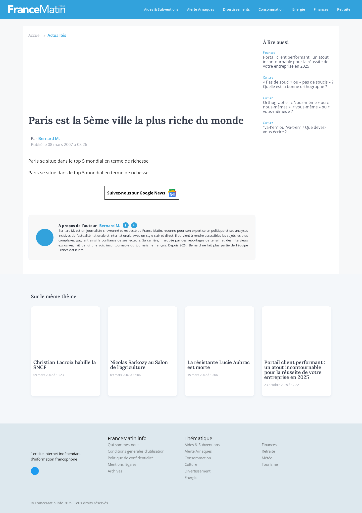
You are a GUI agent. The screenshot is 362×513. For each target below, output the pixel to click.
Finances (321, 9)
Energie (298, 9)
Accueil (35, 35)
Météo (267, 458)
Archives (115, 471)
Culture (191, 464)
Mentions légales (122, 464)
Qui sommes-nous (123, 444)
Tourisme (270, 464)
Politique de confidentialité (131, 458)
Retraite (343, 9)
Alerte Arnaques (200, 9)
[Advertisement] (142, 75)
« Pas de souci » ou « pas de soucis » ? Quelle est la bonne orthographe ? (298, 84)
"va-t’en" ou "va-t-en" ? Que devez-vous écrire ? (294, 130)
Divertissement (197, 471)
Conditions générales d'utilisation (136, 451)
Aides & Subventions (161, 9)
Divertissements (236, 9)
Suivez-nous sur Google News (141, 193)
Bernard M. (49, 138)
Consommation (271, 9)
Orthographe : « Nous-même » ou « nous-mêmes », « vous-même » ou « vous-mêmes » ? (296, 107)
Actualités (57, 35)
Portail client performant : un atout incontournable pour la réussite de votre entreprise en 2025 (296, 61)
